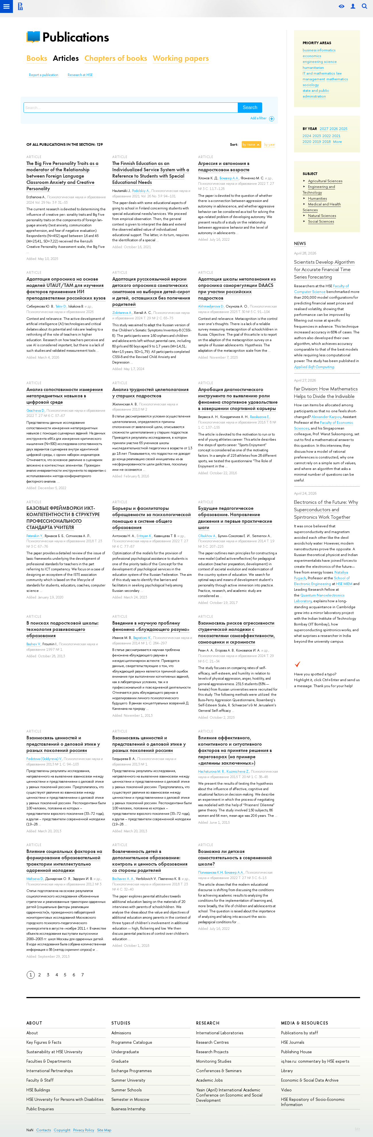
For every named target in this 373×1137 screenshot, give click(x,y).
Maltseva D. (35, 878)
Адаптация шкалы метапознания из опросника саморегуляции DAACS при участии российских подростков (237, 288)
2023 (317, 135)
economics (312, 55)
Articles (66, 58)
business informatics (319, 50)
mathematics (337, 78)
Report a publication (43, 75)
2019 (317, 141)
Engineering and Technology (319, 189)
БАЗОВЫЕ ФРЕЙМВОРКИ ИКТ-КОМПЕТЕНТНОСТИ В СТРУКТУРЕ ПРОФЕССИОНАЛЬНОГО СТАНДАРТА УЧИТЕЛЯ (63, 517)
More (337, 141)
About (34, 1023)
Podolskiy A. (141, 190)
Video (286, 1090)
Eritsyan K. (144, 536)
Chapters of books (115, 58)
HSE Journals (292, 1042)
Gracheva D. (35, 410)
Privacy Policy (83, 1130)
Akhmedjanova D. (211, 306)
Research (208, 1023)
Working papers (181, 58)
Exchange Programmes (131, 1070)
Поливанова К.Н (210, 872)
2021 (336, 135)
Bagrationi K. (142, 637)
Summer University (128, 1080)
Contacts (43, 1130)
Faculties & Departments (48, 1061)
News (300, 243)
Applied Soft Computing (314, 366)
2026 (334, 128)
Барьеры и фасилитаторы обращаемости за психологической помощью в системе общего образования (151, 517)
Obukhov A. (207, 536)
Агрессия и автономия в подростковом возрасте (224, 166)
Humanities (317, 198)
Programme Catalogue (131, 1042)
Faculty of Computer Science (321, 288)
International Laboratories (219, 1032)
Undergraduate (125, 1051)
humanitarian (313, 67)
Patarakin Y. (34, 536)
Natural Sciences (322, 215)
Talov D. (61, 306)
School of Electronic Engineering (322, 580)
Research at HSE (80, 75)
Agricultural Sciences (325, 180)
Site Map (104, 1130)
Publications (75, 37)
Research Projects (212, 1051)
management (314, 78)
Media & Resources (304, 1023)
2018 (326, 141)
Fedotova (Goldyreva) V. (44, 759)
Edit (357, 1129)
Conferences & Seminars (218, 1070)
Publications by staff (299, 1032)
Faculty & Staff (40, 1080)
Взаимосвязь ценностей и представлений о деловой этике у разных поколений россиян (63, 743)
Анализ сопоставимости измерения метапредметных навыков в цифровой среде (64, 395)
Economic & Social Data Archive (310, 1080)
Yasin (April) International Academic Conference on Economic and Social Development (229, 1095)
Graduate (120, 1061)
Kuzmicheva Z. (238, 771)
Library (287, 1070)
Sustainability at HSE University (54, 1051)
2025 (343, 128)
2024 (307, 135)
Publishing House (296, 1051)
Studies (121, 1023)
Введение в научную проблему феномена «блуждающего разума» (151, 626)
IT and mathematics (319, 73)
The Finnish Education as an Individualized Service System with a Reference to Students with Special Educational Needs (150, 172)
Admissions (121, 1032)
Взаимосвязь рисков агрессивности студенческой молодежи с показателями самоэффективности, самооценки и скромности (236, 632)
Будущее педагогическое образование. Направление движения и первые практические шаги (235, 517)
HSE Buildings (38, 1090)
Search (250, 107)
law (339, 73)
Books (36, 58)
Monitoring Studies (213, 1061)
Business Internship (128, 1108)
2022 (326, 135)
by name (249, 144)
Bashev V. (33, 644)
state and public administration (316, 93)
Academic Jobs (209, 1080)
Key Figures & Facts (43, 1042)
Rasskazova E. (260, 417)
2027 (324, 128)
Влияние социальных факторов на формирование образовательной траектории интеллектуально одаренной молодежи (64, 860)
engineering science (320, 61)
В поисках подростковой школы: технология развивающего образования (62, 629)
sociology (311, 84)
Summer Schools (126, 1090)
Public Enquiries (40, 1108)
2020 (307, 141)
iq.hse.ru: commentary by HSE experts (315, 1061)
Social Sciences (321, 221)
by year (269, 144)
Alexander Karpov (326, 416)
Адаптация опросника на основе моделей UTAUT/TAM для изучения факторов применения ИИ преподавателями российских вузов (66, 288)
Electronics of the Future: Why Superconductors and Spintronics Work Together (326, 509)
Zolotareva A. (122, 312)
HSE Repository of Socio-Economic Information (313, 1102)
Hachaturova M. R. (211, 771)
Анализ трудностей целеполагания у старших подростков (150, 392)
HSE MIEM (344, 583)
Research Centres (212, 1042)
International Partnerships (49, 1070)
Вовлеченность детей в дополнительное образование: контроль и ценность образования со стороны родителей (150, 860)
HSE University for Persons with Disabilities (64, 1099)
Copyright (62, 1130)
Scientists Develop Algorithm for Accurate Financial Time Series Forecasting (324, 269)
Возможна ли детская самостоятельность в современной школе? (235, 857)
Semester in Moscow (130, 1099)
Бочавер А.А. (229, 178)
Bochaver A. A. (123, 878)
